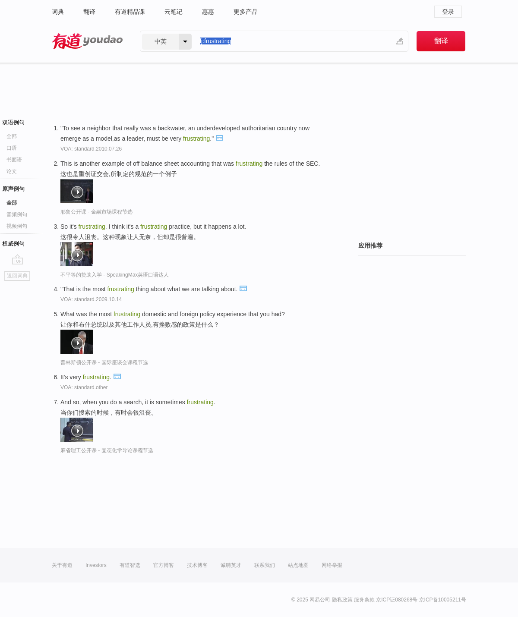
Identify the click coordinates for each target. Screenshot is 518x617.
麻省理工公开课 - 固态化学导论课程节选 (106, 450)
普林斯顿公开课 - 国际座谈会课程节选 (104, 362)
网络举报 (332, 565)
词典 (58, 11)
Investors (96, 565)
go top (17, 259)
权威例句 (13, 243)
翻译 (89, 11)
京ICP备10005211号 (442, 600)
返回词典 (17, 276)
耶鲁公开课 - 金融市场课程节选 (96, 212)
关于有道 (62, 565)
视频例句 (16, 226)
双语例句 (13, 122)
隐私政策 (342, 600)
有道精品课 (130, 11)
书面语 (14, 160)
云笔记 (173, 11)
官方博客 (163, 565)
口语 (11, 148)
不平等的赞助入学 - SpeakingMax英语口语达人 (114, 275)
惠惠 (208, 11)
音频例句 (16, 214)
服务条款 (364, 600)
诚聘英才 (231, 565)
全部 (11, 136)
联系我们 (264, 565)
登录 (448, 11)
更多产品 (246, 11)
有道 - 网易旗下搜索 (87, 41)
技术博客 (197, 565)
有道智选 (130, 565)
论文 (11, 171)
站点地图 (298, 565)
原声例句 (13, 189)
